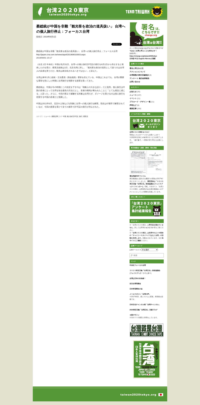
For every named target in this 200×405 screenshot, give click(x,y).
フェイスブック (135, 273)
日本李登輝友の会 (136, 289)
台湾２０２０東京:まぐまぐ (139, 132)
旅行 (80, 116)
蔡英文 (85, 116)
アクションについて (137, 72)
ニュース (47, 116)
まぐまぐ (137, 140)
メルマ (144, 137)
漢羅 (153, 59)
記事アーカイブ (135, 250)
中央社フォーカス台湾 (138, 265)
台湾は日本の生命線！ (138, 278)
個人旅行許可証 (72, 116)
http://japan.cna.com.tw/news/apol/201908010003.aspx (60, 54)
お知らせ (135, 92)
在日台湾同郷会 (135, 284)
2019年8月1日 (49, 37)
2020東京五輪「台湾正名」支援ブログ (143, 310)
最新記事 (54, 116)
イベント (135, 98)
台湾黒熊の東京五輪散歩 (140, 75)
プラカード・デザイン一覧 (142, 102)
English (141, 59)
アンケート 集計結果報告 (139, 78)
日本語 (132, 59)
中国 (64, 116)
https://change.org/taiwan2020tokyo (143, 56)
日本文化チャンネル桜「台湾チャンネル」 (145, 304)
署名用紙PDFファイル (138, 176)
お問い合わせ (135, 82)
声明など (134, 105)
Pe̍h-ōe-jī (148, 59)
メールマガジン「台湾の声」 (140, 294)
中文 (136, 59)
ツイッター (138, 186)
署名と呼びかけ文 (137, 68)
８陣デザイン (134, 315)
